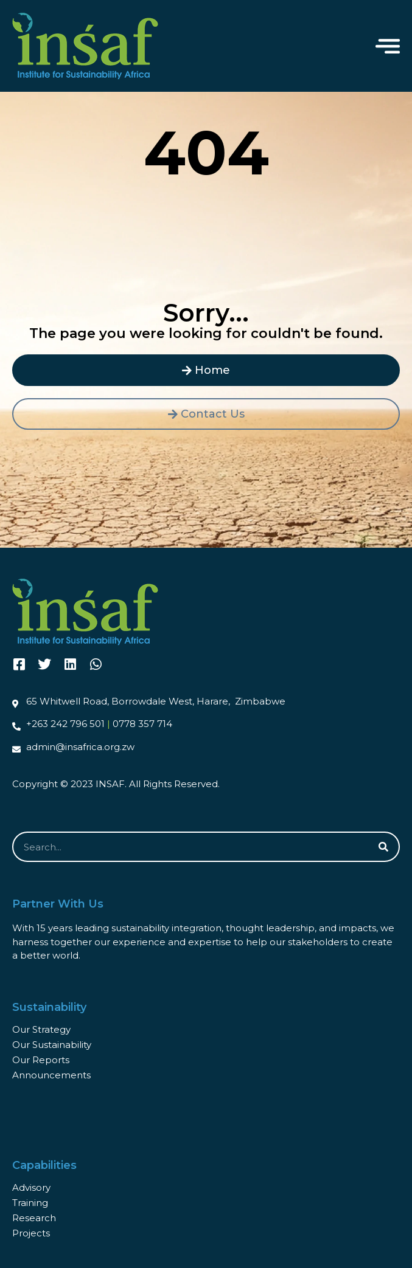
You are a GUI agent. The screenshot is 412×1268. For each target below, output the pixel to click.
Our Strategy (41, 1029)
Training (30, 1202)
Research (34, 1218)
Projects (31, 1233)
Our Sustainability (51, 1044)
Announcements (51, 1075)
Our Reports (40, 1060)
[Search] (383, 847)
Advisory (31, 1187)
